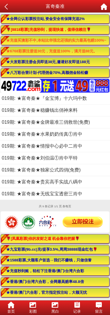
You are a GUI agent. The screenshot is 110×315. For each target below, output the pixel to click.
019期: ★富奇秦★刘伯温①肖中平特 (40, 157)
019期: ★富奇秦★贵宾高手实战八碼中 (42, 181)
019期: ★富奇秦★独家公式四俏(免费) (41, 169)
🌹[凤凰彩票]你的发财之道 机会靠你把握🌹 (43, 238)
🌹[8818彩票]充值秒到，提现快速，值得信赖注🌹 (48, 29)
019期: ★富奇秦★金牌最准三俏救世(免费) (46, 122)
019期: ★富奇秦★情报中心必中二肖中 (42, 146)
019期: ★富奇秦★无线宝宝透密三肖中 (42, 193)
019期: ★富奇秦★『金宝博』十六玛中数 (44, 98)
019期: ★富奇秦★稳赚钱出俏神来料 (40, 110)
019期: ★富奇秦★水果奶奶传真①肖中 (42, 134)
